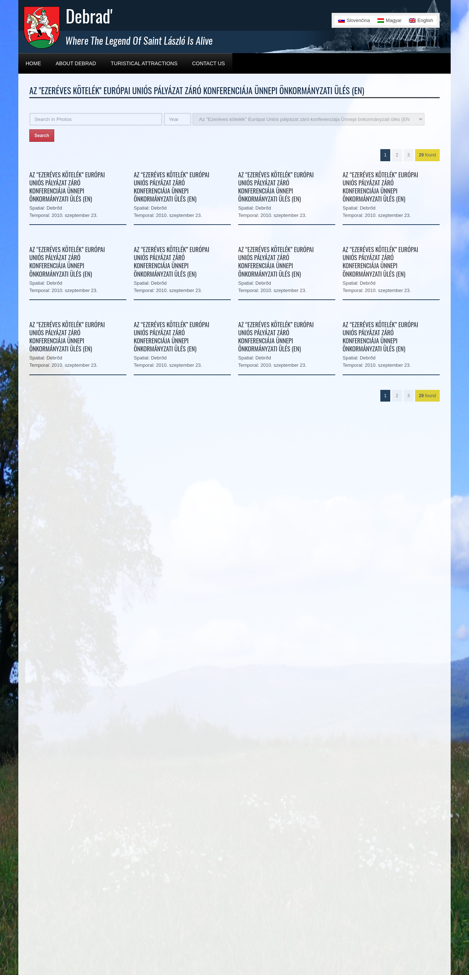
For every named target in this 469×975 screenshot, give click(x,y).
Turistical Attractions (144, 63)
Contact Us (208, 63)
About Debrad (76, 63)
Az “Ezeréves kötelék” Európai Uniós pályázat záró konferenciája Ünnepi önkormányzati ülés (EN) (67, 186)
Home (33, 63)
